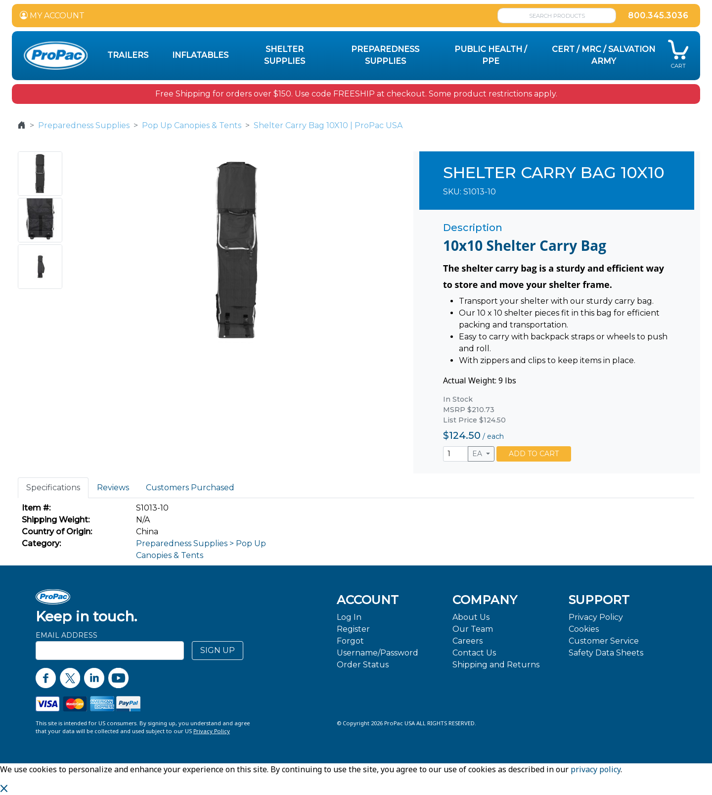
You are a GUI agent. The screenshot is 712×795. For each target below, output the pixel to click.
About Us (471, 617)
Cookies (584, 629)
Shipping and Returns (495, 664)
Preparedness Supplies (84, 125)
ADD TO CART (534, 453)
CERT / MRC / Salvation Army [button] (603, 55)
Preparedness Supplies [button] (385, 55)
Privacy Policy (596, 617)
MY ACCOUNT (52, 15)
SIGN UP (217, 650)
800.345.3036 (658, 15)
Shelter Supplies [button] (284, 55)
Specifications (53, 487)
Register (353, 629)
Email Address (66, 635)
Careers (467, 641)
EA (478, 453)
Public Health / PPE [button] (490, 55)
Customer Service (604, 641)
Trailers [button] (127, 55)
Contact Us (474, 652)
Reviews (113, 487)
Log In (349, 617)
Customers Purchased (190, 487)
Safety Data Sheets (606, 652)
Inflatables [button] (200, 55)
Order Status (363, 664)
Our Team (472, 629)
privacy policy (596, 769)
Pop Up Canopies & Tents (191, 125)
